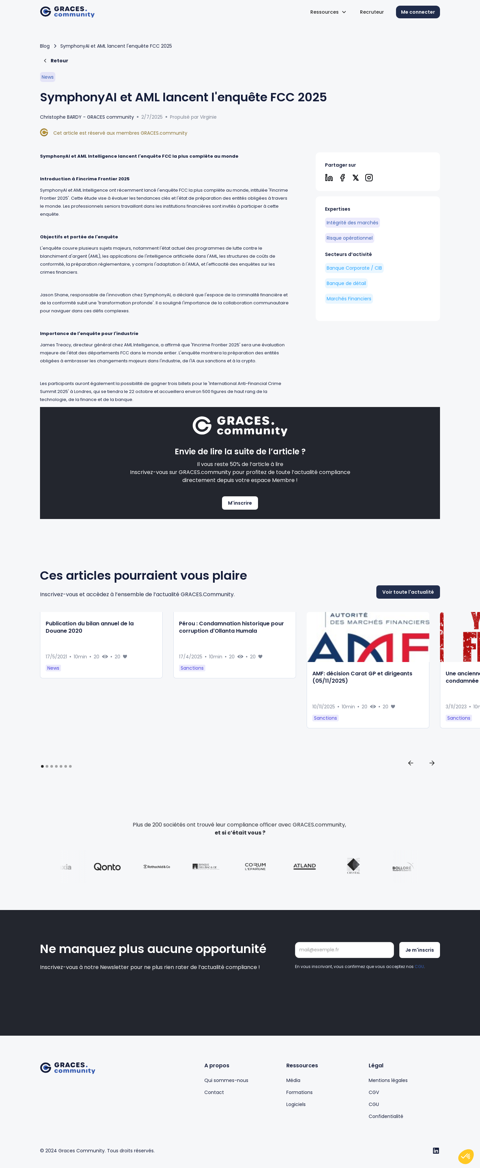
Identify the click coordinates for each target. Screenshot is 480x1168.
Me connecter (418, 12)
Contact (214, 1092)
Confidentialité (386, 1116)
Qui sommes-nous (226, 1080)
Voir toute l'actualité (408, 623)
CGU (419, 967)
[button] (328, 12)
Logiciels (296, 1104)
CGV (374, 1092)
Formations (299, 1092)
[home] (67, 12)
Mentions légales (388, 1080)
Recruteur (372, 12)
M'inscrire (240, 503)
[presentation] (345, 988)
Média (293, 1080)
